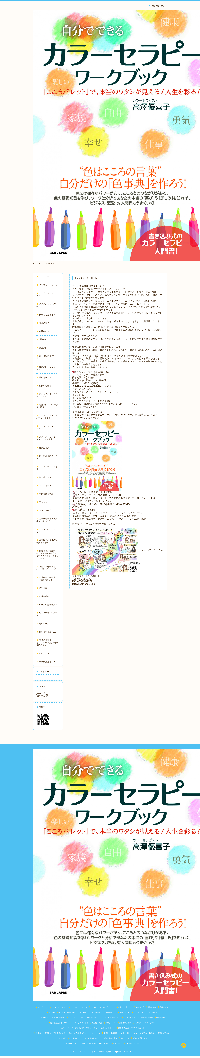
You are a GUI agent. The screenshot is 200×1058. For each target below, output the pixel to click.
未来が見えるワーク (47, 661)
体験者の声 (43, 331)
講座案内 (42, 348)
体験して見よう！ (46, 315)
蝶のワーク (43, 623)
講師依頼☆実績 (45, 494)
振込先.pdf (80, 510)
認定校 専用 (44, 477)
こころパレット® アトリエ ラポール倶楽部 (93, 1052)
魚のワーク (43, 653)
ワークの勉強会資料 (47, 604)
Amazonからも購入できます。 (88, 417)
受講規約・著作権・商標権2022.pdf (97, 504)
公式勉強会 (43, 596)
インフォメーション (47, 285)
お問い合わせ (44, 386)
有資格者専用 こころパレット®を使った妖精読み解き (47, 642)
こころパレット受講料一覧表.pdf (88, 372)
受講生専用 (43, 448)
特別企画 (42, 588)
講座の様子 (43, 323)
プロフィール (44, 486)
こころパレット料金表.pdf (88, 492)
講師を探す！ (44, 377)
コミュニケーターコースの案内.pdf (93, 495)
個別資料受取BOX (46, 632)
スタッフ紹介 (44, 510)
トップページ (44, 277)
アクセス (42, 502)
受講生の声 (43, 339)
